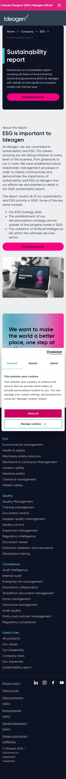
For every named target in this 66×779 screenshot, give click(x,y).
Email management (16, 599)
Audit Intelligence (14, 570)
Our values (10, 644)
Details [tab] (33, 363)
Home (12, 31)
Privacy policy (11, 683)
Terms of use (10, 690)
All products (11, 638)
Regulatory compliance (19, 622)
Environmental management (22, 445)
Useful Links (10, 633)
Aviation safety (13, 468)
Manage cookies (33, 423)
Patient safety (12, 485)
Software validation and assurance (27, 548)
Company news (13, 656)
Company (29, 31)
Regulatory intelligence (18, 536)
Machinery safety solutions (21, 456)
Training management (18, 507)
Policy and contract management (26, 616)
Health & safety (13, 450)
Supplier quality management (23, 519)
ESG (44, 31)
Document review (15, 542)
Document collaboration (20, 587)
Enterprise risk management (22, 581)
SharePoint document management (28, 593)
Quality (7, 496)
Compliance (11, 564)
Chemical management (19, 479)
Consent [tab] (12, 363)
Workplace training (16, 554)
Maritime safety (13, 474)
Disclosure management (19, 605)
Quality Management (17, 501)
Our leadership (13, 650)
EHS (5, 439)
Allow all (33, 413)
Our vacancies (12, 662)
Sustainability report (20, 37)
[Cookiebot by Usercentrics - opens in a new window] (47, 353)
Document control (15, 513)
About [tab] (54, 363)
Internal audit (12, 576)
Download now (33, 97)
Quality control (13, 525)
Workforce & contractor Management (29, 462)
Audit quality (11, 610)
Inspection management (20, 530)
